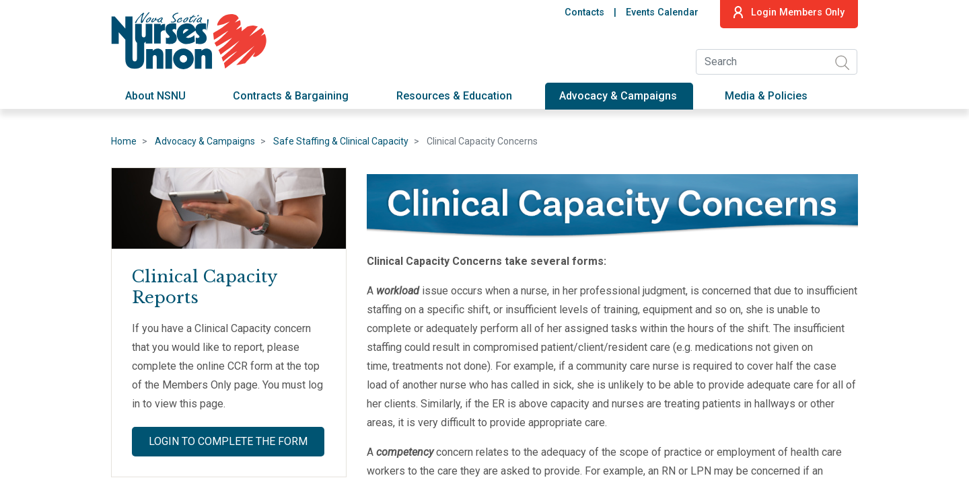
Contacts (584, 12)
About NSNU (155, 95)
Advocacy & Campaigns (618, 95)
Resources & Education (454, 95)
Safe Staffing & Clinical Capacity (340, 141)
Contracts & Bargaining (291, 95)
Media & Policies (766, 95)
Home (124, 141)
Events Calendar (662, 12)
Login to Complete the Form (228, 441)
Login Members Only (789, 12)
